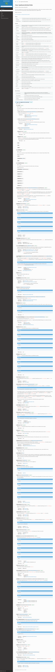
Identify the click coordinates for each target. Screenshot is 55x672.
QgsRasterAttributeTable (29, 250)
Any (23, 275)
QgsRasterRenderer (28, 270)
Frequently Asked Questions (4, 18)
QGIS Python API (6, 3)
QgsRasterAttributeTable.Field (28, 294)
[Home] (15, 1)
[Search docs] (6, 6)
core (1, 10)
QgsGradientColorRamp (26, 502)
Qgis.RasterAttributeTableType (27, 617)
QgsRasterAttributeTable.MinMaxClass (29, 445)
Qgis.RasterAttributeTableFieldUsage (28, 324)
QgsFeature (25, 463)
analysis (2, 13)
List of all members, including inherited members (22, 14)
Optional (26, 201)
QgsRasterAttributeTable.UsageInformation (31, 626)
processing (2, 15)
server (2, 14)
